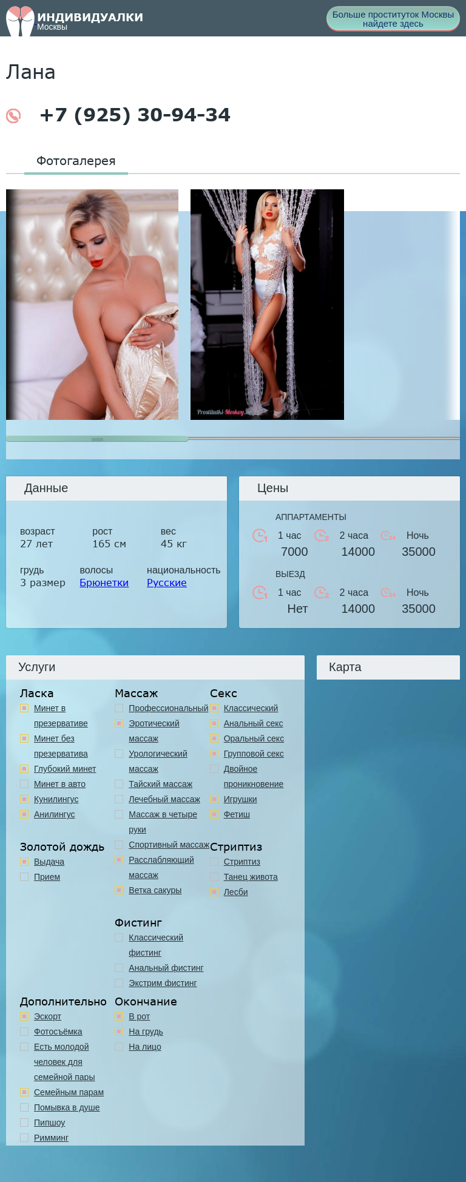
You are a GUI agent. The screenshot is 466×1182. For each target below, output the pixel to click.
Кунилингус (56, 799)
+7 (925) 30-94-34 (118, 115)
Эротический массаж (154, 730)
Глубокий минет (65, 769)
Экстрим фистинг (163, 983)
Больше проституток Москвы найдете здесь (393, 19)
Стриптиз (242, 861)
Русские (167, 582)
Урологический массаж (158, 761)
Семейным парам (69, 1092)
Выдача (49, 861)
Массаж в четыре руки (163, 821)
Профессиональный (168, 708)
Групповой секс (254, 753)
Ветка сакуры (155, 890)
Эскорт (47, 1016)
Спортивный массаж (169, 844)
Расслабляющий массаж (161, 867)
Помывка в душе (67, 1107)
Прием (47, 877)
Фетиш (237, 814)
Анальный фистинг (166, 968)
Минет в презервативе (61, 715)
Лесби (236, 892)
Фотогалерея (76, 160)
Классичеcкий (251, 708)
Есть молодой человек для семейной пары (64, 1062)
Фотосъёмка (58, 1031)
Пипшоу (49, 1122)
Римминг (51, 1138)
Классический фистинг (156, 945)
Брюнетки (104, 582)
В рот (139, 1016)
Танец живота (251, 877)
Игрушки (240, 799)
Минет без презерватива (61, 746)
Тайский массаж (160, 784)
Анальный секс (253, 723)
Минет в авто (60, 784)
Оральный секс (254, 738)
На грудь (146, 1031)
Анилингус (54, 814)
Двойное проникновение (254, 776)
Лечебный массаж (164, 799)
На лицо (145, 1047)
